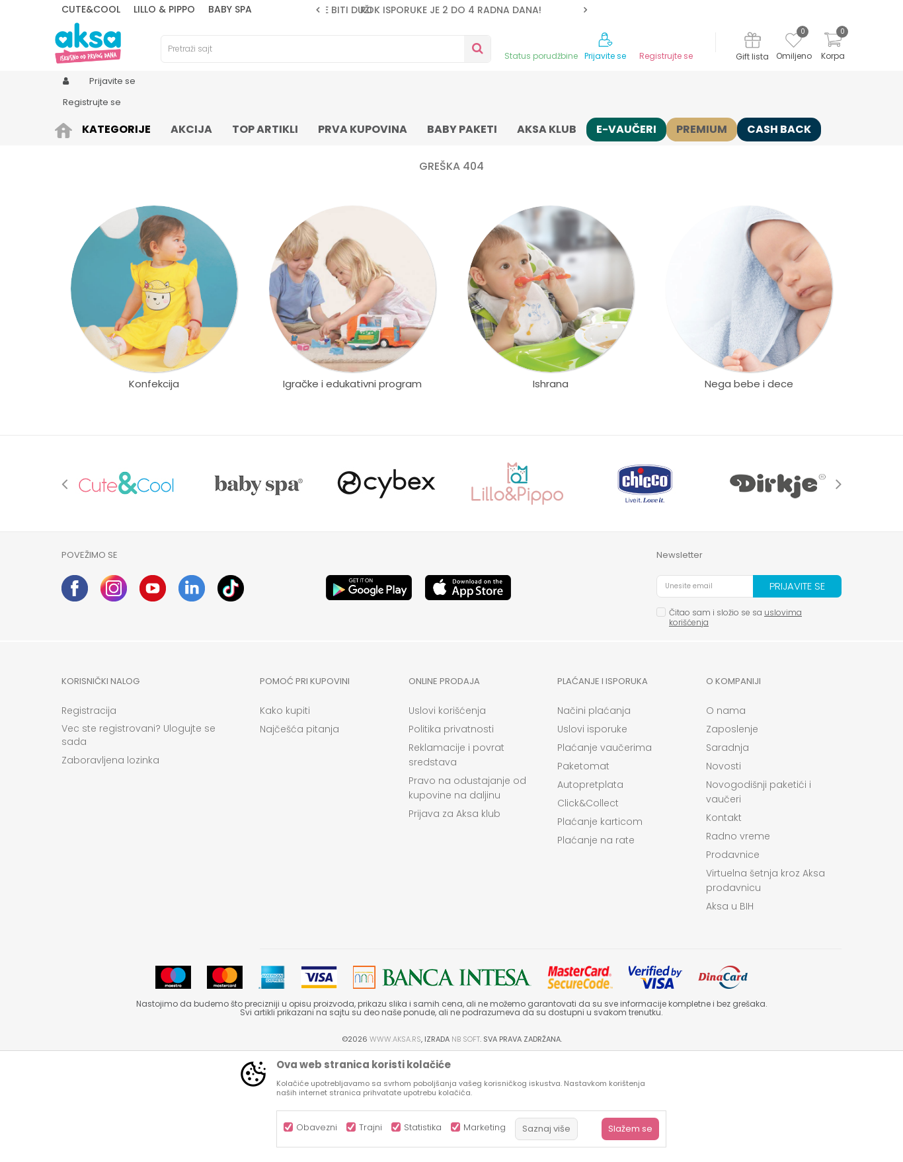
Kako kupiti (285, 813)
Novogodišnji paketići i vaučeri (758, 894)
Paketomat (583, 868)
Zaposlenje (732, 831)
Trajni (370, 1127)
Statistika (423, 1127)
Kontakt (724, 920)
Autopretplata (590, 887)
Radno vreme (738, 938)
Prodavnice (733, 957)
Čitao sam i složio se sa (735, 720)
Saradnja (727, 850)
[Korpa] (833, 48)
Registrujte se (666, 56)
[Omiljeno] (793, 42)
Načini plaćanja (594, 813)
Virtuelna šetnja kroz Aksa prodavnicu (765, 983)
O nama (726, 813)
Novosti (723, 868)
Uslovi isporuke (592, 831)
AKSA (71, 127)
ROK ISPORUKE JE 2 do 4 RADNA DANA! (450, 10)
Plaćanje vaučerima (604, 850)
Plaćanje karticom (600, 924)
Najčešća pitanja (299, 831)
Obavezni (316, 1127)
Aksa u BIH (730, 1008)
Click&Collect (588, 905)
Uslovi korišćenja (447, 813)
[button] (326, 49)
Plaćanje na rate (596, 942)
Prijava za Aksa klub (454, 916)
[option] (451, 10)
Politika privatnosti (451, 831)
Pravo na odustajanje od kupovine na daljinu (467, 890)
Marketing (484, 1127)
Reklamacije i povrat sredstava (456, 857)
